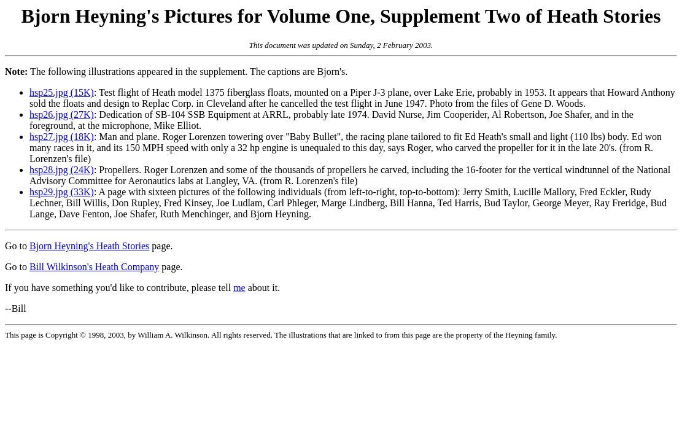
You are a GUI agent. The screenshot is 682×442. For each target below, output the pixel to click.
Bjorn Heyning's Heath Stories (89, 246)
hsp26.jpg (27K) (61, 114)
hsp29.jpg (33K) (61, 192)
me (239, 287)
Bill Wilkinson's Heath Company (94, 267)
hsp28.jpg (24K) (61, 170)
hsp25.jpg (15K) (61, 92)
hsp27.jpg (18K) (61, 136)
